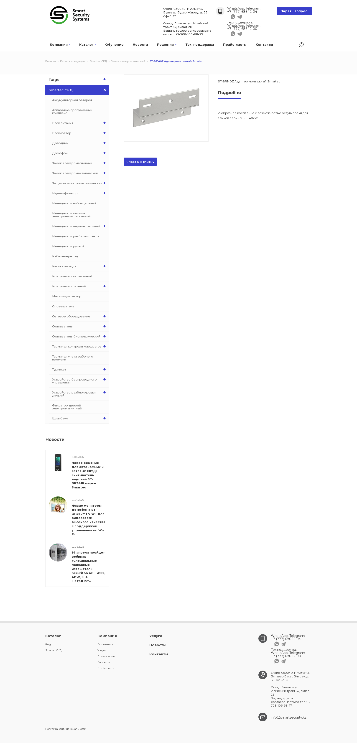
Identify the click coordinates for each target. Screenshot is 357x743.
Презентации (106, 656)
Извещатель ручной (68, 246)
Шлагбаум (80, 418)
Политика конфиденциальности (65, 728)
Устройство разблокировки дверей (80, 392)
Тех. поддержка (199, 45)
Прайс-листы (235, 45)
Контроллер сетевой (80, 286)
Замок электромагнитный (80, 163)
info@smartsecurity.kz (288, 717)
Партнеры (103, 662)
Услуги (101, 650)
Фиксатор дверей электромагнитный (67, 406)
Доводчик (80, 143)
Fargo (78, 79)
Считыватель (80, 326)
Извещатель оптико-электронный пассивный (71, 214)
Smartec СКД (79, 90)
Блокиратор (80, 133)
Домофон (80, 153)
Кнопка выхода (80, 266)
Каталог (87, 45)
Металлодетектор (66, 296)
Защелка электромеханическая (80, 183)
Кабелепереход (65, 256)
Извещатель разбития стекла (75, 236)
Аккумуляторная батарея (72, 100)
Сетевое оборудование (80, 316)
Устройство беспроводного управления (80, 379)
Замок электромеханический (80, 173)
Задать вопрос (294, 11)
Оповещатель (63, 306)
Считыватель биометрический (80, 336)
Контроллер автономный (72, 276)
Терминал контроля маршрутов (80, 346)
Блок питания (80, 123)
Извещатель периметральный (80, 226)
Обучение (114, 45)
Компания (60, 45)
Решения (166, 45)
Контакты (264, 45)
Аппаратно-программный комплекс (72, 111)
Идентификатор (80, 193)
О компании (105, 644)
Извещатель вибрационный (74, 203)
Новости (140, 45)
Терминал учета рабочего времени (72, 358)
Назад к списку (140, 161)
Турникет (80, 369)
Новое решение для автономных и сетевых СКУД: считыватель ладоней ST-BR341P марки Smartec (88, 475)
